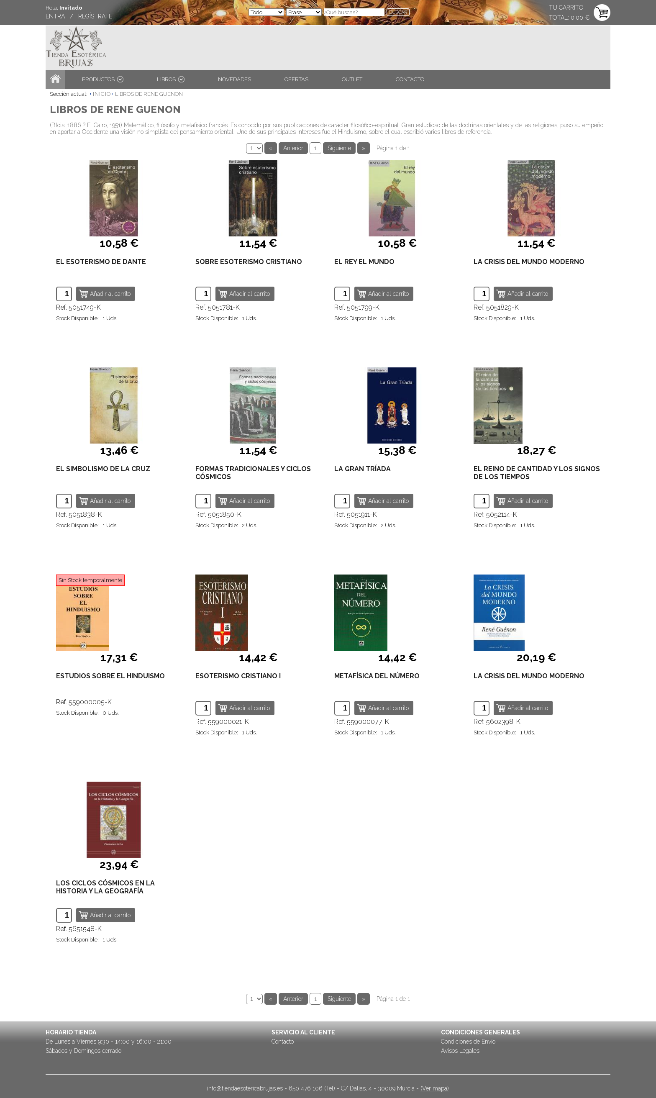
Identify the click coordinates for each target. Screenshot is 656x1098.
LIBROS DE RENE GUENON (149, 94)
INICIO (102, 94)
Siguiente (339, 148)
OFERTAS (296, 79)
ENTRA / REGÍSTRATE (79, 16)
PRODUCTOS (102, 79)
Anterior (293, 148)
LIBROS (170, 79)
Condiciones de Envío (468, 1041)
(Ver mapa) (434, 1088)
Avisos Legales (460, 1050)
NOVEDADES (234, 79)
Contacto (283, 1041)
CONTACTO (410, 79)
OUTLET (352, 79)
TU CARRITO (566, 7)
